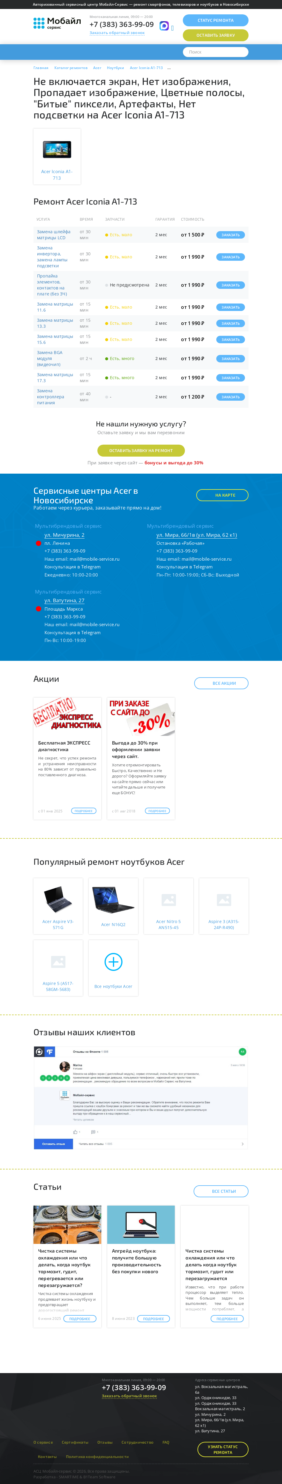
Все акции (219, 683)
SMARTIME (69, 1477)
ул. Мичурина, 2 (65, 534)
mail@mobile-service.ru (94, 559)
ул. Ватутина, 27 (65, 600)
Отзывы (105, 1442)
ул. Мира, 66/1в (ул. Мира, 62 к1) (197, 534)
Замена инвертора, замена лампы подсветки (52, 257)
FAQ (166, 1442)
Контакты (47, 1456)
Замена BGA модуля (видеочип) (49, 358)
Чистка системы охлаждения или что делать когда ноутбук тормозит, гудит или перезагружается (211, 1264)
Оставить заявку (216, 35)
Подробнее (84, 811)
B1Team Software (99, 1477)
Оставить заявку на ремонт (141, 450)
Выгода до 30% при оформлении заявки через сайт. (136, 749)
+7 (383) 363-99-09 (122, 24)
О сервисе (43, 1442)
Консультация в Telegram (73, 567)
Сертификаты (75, 1442)
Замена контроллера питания (50, 396)
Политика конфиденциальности (97, 1456)
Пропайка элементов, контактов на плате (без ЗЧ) (52, 285)
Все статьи (219, 1191)
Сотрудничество (138, 1442)
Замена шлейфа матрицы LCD (54, 234)
